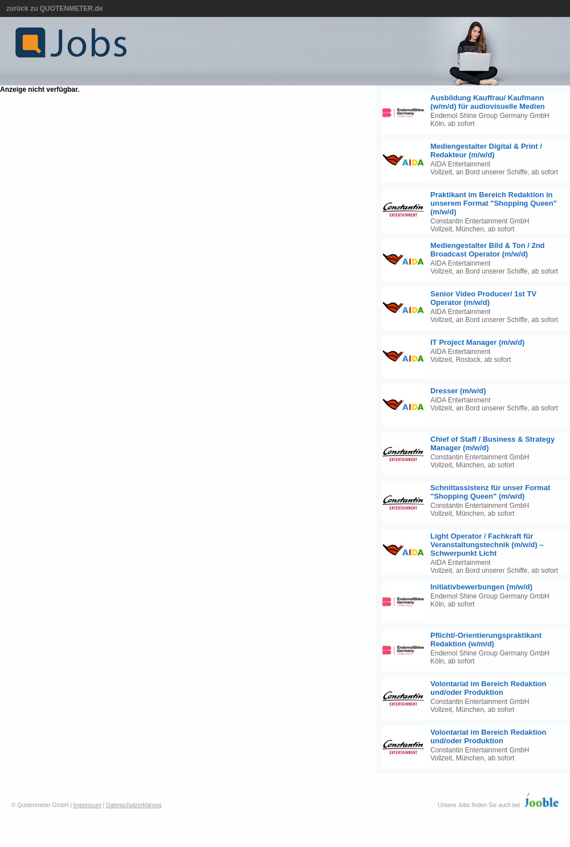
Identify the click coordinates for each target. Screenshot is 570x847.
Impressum (87, 805)
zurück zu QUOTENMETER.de (54, 9)
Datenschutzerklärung (133, 805)
